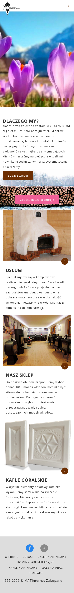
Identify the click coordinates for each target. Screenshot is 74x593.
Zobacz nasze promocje (37, 199)
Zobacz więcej (18, 175)
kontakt (36, 573)
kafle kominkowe (23, 567)
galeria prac (52, 567)
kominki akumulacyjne (35, 562)
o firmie (11, 557)
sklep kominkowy (52, 557)
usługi (28, 557)
